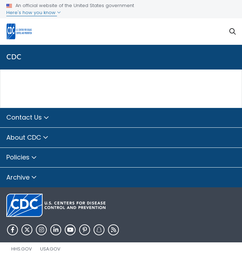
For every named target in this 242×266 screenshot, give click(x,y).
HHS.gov (21, 249)
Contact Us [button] (27, 118)
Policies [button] (21, 158)
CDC (13, 57)
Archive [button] (21, 178)
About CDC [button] (27, 138)
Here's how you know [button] (33, 12)
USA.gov (50, 249)
